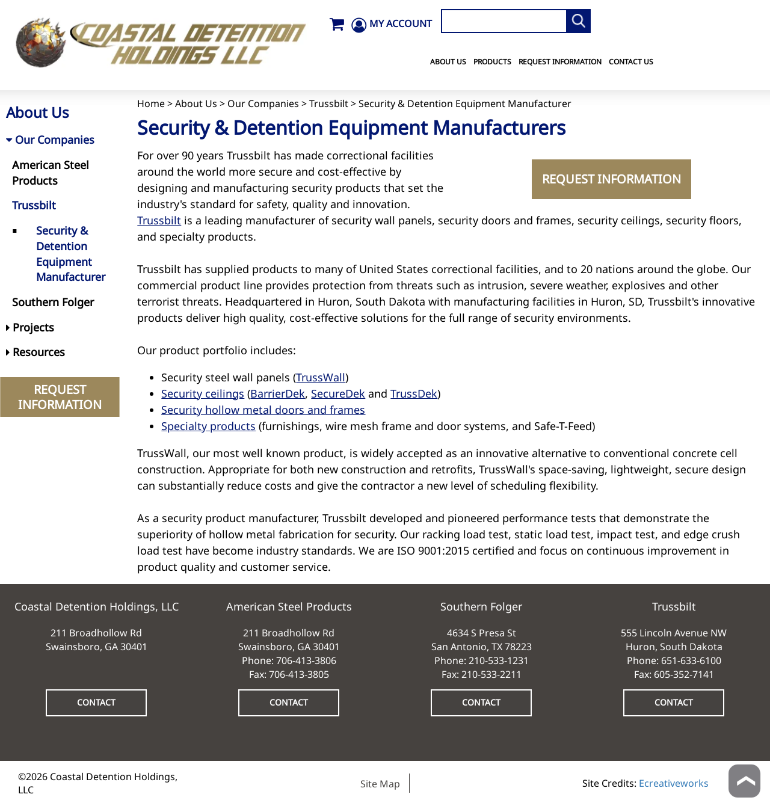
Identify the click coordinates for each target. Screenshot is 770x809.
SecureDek (338, 393)
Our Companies (263, 103)
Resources (35, 352)
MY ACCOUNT (400, 23)
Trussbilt (328, 103)
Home (151, 103)
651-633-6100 (691, 660)
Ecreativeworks (674, 783)
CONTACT (96, 702)
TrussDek (413, 393)
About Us (448, 62)
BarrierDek (277, 393)
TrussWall (320, 377)
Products (492, 62)
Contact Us (631, 62)
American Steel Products (50, 173)
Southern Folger (53, 302)
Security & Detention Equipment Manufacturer (70, 253)
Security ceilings (202, 393)
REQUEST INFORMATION (611, 179)
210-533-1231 (499, 660)
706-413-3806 (306, 660)
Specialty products (208, 426)
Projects (30, 327)
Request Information (560, 62)
